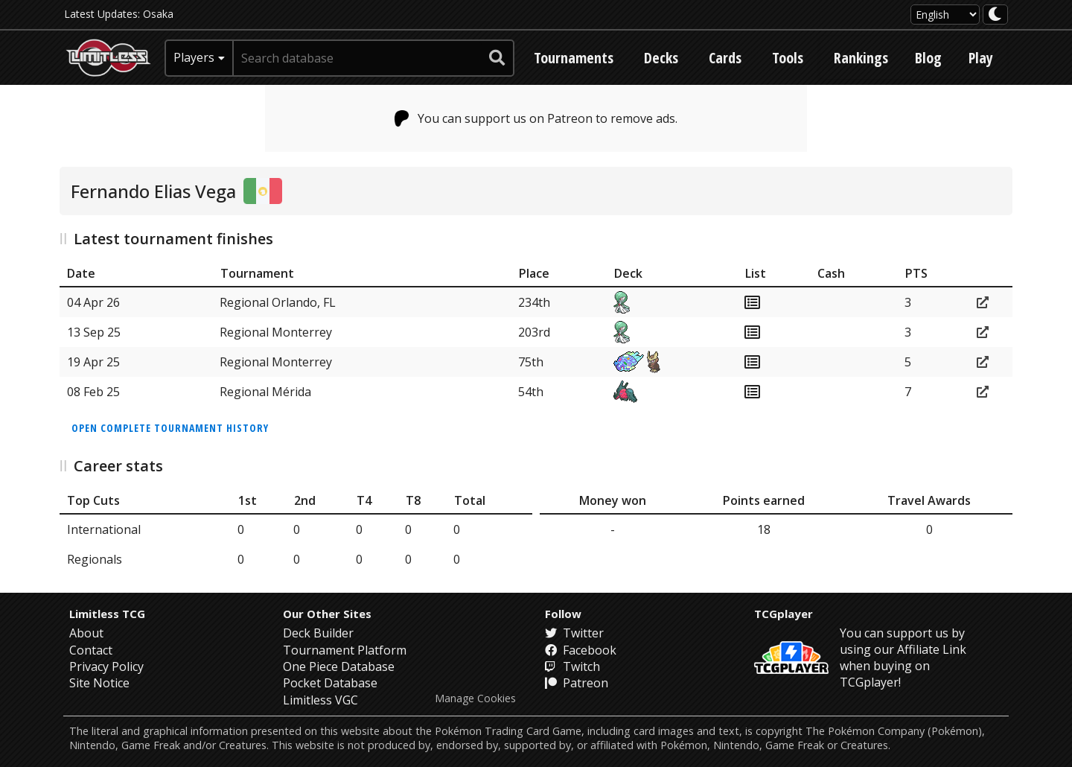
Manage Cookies (475, 698)
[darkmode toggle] (995, 14)
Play (981, 58)
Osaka (158, 14)
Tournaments (573, 58)
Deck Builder (318, 633)
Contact (90, 650)
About (86, 633)
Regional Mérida (265, 392)
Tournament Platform (344, 650)
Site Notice (99, 683)
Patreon (576, 683)
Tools (787, 58)
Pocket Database (330, 683)
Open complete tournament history (170, 428)
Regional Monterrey (276, 332)
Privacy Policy (106, 666)
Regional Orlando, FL (278, 302)
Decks (661, 58)
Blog (928, 58)
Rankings (861, 58)
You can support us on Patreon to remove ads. (536, 118)
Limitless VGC (320, 700)
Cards (725, 58)
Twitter (574, 633)
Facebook (580, 650)
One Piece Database (339, 666)
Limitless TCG (107, 613)
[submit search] (497, 58)
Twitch (572, 666)
